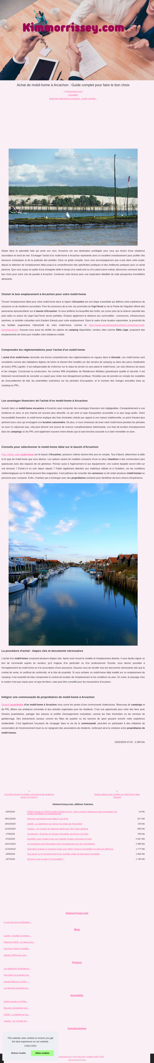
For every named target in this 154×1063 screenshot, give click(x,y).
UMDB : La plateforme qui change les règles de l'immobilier (54, 824)
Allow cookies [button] (42, 1053)
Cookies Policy (92, 1057)
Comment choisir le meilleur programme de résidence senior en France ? (29, 795)
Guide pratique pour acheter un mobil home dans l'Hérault (117, 795)
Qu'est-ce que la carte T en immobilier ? (45, 859)
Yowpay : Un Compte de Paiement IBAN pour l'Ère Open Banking (57, 829)
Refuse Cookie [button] (18, 1053)
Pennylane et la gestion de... (17, 975)
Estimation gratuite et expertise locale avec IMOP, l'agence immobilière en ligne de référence (70, 849)
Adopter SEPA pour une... (16, 955)
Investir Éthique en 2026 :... (16, 981)
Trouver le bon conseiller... (16, 1047)
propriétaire (16, 704)
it (82, 1060)
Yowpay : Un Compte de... (16, 1021)
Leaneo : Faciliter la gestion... (17, 936)
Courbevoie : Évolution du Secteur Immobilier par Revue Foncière (57, 834)
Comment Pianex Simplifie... (17, 948)
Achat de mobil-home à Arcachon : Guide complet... (73, 98)
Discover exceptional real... (16, 1008)
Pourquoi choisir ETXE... (15, 1034)
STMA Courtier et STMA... (16, 1001)
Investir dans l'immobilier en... (17, 1041)
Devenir (5, 704)
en (73, 1060)
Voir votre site (79, 1057)
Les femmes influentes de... (16, 988)
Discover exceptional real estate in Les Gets (47, 819)
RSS (102, 1057)
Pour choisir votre (18, 454)
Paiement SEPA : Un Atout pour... (19, 942)
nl (85, 1060)
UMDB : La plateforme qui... (17, 1014)
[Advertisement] (73, 122)
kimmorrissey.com (74, 91)
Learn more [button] (30, 1045)
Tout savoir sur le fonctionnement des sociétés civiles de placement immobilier (63, 854)
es (77, 1060)
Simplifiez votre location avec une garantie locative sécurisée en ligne (59, 839)
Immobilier (73, 95)
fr (79, 1060)
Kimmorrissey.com (64, 1057)
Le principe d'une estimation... (18, 922)
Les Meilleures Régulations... (17, 968)
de (69, 1060)
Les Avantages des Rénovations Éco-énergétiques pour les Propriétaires (61, 844)
